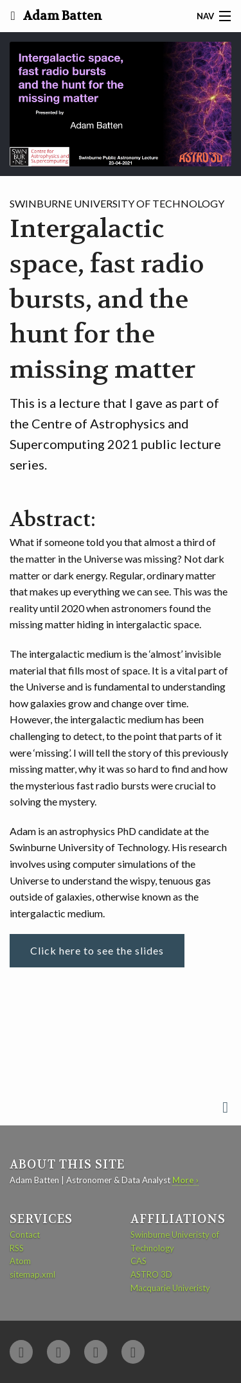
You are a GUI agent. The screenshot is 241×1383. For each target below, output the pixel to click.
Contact (25, 1234)
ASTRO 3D (151, 1274)
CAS (138, 1261)
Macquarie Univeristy (170, 1288)
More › (185, 1180)
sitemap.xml (32, 1274)
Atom (20, 1261)
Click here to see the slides (97, 950)
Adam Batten (61, 16)
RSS (17, 1248)
